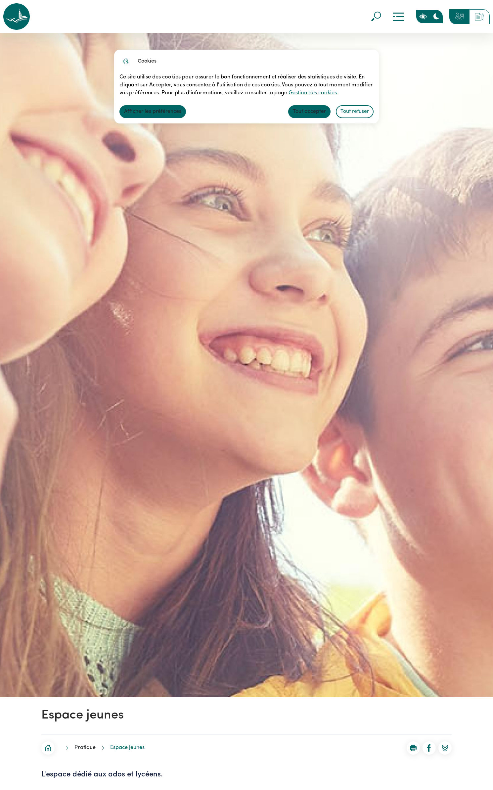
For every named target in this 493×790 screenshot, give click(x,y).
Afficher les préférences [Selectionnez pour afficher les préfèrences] (152, 111)
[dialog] (246, 86)
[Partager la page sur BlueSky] (445, 748)
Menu (398, 16)
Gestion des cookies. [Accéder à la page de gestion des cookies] (308, 93)
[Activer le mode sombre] (436, 16)
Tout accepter (309, 111)
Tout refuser (354, 111)
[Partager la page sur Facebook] (429, 748)
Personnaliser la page (422, 16)
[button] (413, 748)
